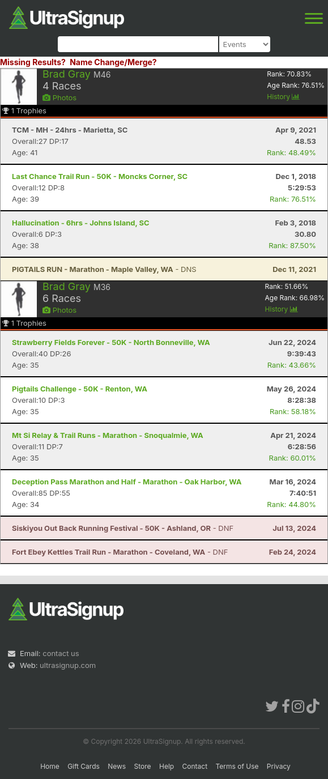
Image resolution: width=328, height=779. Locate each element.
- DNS (104, 269)
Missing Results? (33, 62)
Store (142, 766)
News (117, 766)
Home (49, 766)
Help (166, 766)
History (283, 96)
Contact (195, 766)
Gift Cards (83, 766)
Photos (59, 97)
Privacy (279, 766)
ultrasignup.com (68, 665)
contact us (60, 653)
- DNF (122, 528)
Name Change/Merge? (113, 62)
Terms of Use (236, 766)
